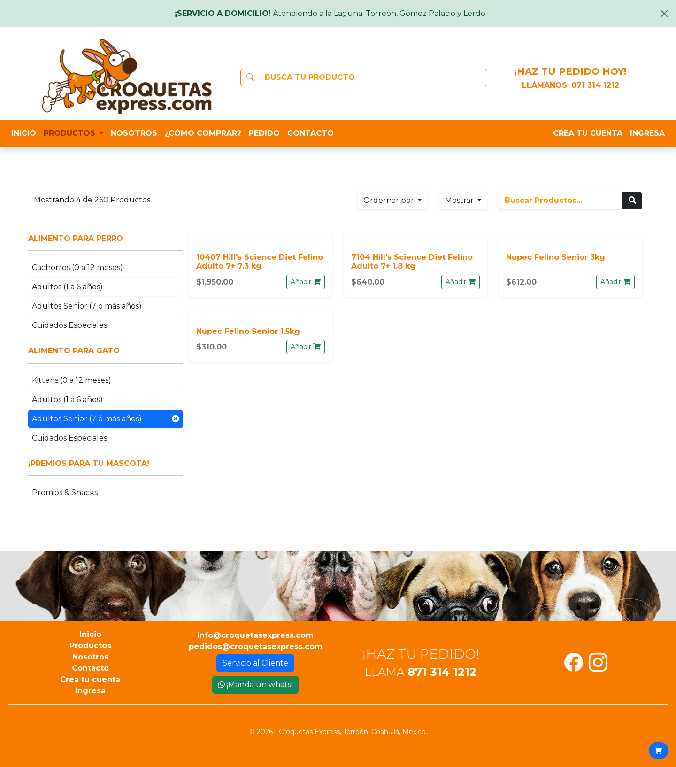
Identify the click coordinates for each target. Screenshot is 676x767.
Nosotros (90, 656)
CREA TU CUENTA (587, 133)
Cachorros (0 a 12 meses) (77, 267)
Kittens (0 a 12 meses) (71, 380)
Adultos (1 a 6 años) (67, 286)
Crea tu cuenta (90, 679)
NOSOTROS (134, 133)
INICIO (23, 133)
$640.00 (367, 282)
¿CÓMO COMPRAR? (203, 133)
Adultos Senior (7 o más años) (87, 306)
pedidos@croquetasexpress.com (256, 646)
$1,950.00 (214, 282)
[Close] (664, 13)
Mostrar (460, 200)
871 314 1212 (595, 85)
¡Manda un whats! (255, 684)
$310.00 (211, 346)
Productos (90, 645)
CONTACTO (310, 133)
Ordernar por (389, 200)
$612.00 (521, 282)
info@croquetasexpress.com (255, 635)
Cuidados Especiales (69, 325)
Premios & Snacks (65, 492)
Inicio (90, 634)
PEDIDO (264, 133)
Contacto (90, 668)
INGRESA (647, 133)
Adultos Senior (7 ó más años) (105, 419)
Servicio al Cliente (255, 663)
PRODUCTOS (71, 133)
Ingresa (90, 690)
